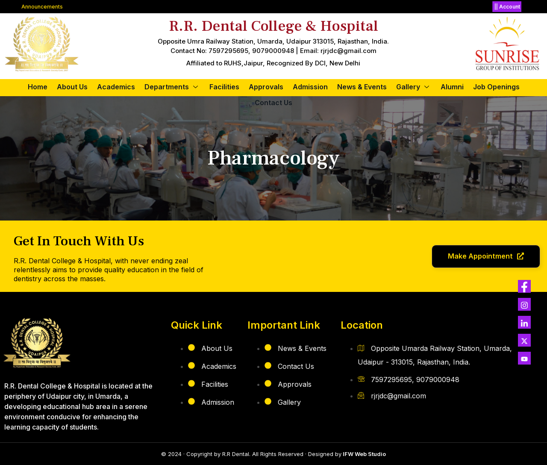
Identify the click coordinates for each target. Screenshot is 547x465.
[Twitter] (524, 286)
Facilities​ (224, 86)
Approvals (266, 86)
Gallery (413, 86)
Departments (172, 86)
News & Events (362, 86)
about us (72, 86)
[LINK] (524, 322)
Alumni (452, 86)
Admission (310, 86)
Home (37, 86)
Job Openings (496, 86)
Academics (116, 86)
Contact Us (273, 102)
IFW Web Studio (363, 453)
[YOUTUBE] (524, 358)
